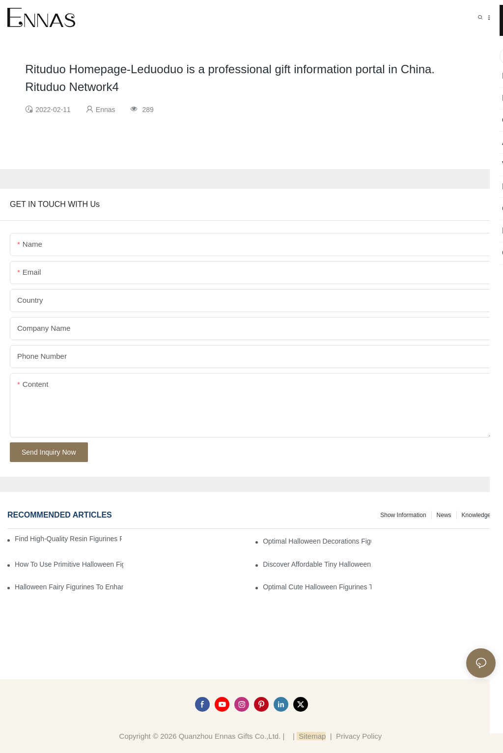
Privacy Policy (359, 736)
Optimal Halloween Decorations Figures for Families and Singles (317, 541)
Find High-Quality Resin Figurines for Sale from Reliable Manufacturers (68, 539)
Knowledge (476, 515)
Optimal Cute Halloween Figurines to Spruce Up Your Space (317, 587)
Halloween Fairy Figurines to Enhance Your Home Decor (69, 587)
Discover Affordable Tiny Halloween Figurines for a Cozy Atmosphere (317, 564)
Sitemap (311, 736)
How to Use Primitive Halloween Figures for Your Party (69, 564)
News (444, 515)
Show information (403, 515)
